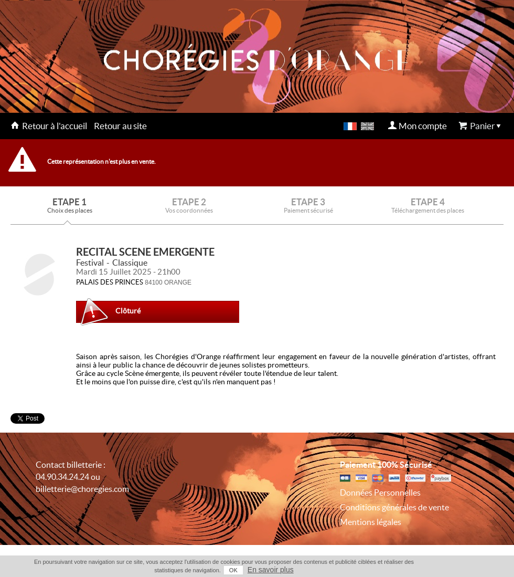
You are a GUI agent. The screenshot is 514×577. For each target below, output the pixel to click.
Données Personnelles (380, 492)
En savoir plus (271, 569)
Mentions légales (370, 522)
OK (233, 570)
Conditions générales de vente (394, 507)
